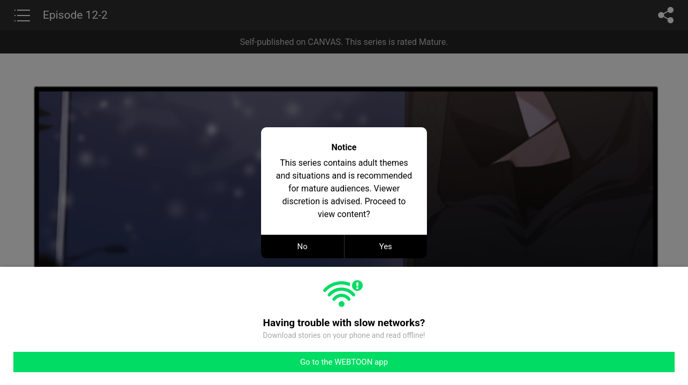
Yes (385, 246)
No (302, 246)
